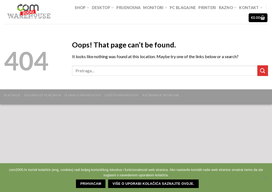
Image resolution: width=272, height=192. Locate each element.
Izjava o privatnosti (83, 95)
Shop (82, 7)
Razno (228, 7)
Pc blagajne (183, 7)
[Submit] (262, 70)
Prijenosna (128, 7)
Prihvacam (90, 184)
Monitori (155, 7)
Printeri (207, 7)
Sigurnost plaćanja (42, 95)
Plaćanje (12, 95)
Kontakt (250, 7)
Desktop (103, 7)
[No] (265, 179)
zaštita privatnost (121, 95)
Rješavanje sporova (160, 95)
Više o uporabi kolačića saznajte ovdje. (153, 184)
